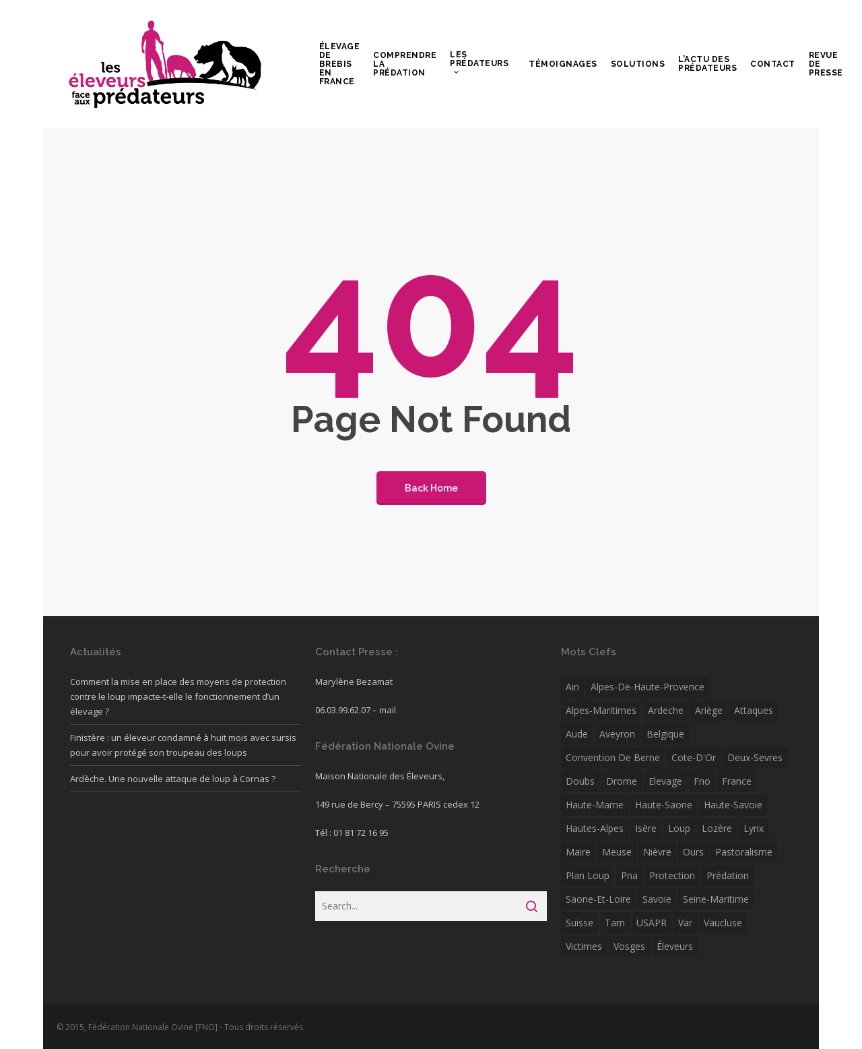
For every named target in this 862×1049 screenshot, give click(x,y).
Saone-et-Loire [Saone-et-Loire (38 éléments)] (598, 899)
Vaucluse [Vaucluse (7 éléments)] (723, 922)
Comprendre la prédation (404, 64)
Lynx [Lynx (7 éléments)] (753, 828)
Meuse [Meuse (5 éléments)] (617, 851)
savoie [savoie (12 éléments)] (656, 899)
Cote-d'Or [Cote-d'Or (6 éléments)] (693, 757)
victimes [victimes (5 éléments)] (584, 946)
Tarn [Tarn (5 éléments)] (615, 922)
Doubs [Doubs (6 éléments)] (580, 781)
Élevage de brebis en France (339, 64)
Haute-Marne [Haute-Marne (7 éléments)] (595, 804)
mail (387, 710)
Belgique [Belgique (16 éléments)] (665, 733)
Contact (772, 64)
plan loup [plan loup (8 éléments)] (587, 875)
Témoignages (563, 64)
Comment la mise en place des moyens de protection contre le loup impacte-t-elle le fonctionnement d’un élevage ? (178, 696)
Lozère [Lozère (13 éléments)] (717, 828)
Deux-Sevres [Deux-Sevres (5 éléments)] (755, 757)
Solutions (638, 64)
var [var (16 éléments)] (685, 922)
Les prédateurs (479, 63)
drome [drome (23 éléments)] (621, 781)
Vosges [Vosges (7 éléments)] (629, 946)
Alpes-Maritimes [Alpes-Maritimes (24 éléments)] (601, 710)
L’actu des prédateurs (707, 64)
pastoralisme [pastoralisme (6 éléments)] (743, 851)
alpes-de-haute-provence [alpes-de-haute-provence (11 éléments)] (647, 686)
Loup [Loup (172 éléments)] (679, 828)
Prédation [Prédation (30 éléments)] (727, 875)
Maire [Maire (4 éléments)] (578, 851)
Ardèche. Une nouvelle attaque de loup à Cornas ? (172, 779)
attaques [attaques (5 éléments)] (753, 710)
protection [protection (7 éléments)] (672, 875)
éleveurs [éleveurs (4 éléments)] (675, 946)
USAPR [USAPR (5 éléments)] (651, 922)
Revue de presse (826, 64)
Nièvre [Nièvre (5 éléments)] (657, 851)
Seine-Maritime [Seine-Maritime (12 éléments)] (716, 899)
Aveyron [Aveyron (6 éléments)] (617, 733)
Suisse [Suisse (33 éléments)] (579, 922)
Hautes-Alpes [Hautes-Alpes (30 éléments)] (595, 828)
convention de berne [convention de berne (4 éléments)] (613, 757)
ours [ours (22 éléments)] (693, 851)
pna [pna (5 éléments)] (629, 875)
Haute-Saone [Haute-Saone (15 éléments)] (663, 804)
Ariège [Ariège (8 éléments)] (709, 710)
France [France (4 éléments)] (737, 781)
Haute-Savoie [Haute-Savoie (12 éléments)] (733, 804)
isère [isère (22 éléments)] (646, 828)
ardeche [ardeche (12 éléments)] (666, 710)
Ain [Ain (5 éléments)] (572, 686)
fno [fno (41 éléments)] (702, 781)
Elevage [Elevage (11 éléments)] (665, 781)
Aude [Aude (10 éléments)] (577, 733)
